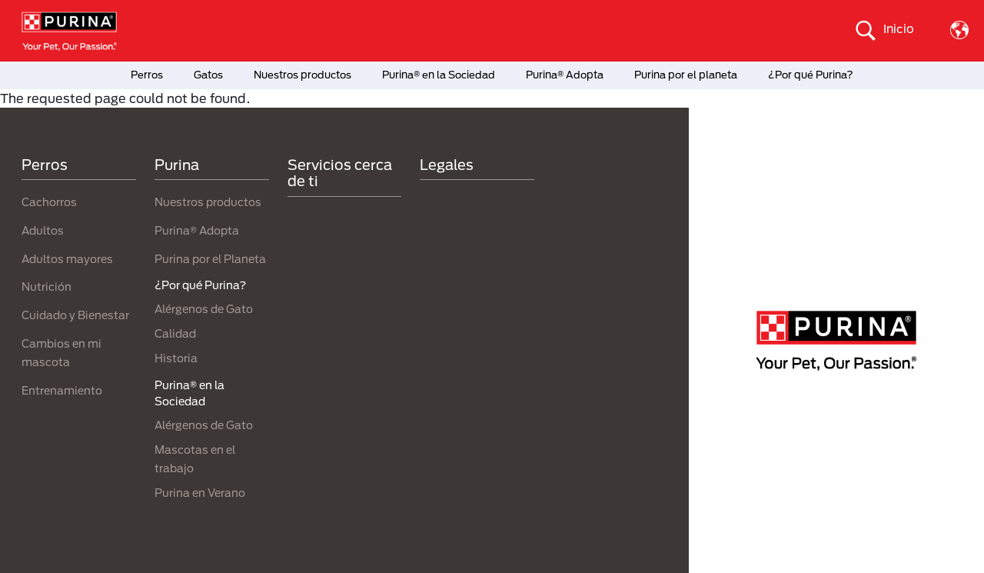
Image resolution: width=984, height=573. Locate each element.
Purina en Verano (200, 492)
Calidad (175, 333)
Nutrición (46, 286)
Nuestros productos (302, 74)
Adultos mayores (67, 258)
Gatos (208, 74)
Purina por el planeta (685, 74)
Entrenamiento (62, 390)
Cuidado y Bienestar (75, 314)
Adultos (43, 230)
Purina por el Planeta (210, 258)
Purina (177, 164)
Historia (176, 358)
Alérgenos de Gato (204, 308)
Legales (447, 164)
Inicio (898, 28)
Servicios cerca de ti (340, 173)
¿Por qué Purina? (810, 74)
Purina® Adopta (564, 74)
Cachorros (49, 201)
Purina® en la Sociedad (438, 74)
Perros (147, 74)
